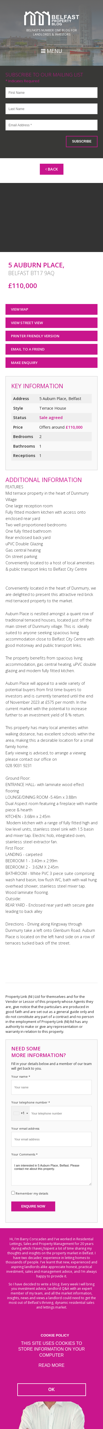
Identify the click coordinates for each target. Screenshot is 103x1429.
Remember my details (32, 1193)
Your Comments (24, 1154)
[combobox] (21, 1113)
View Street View (27, 322)
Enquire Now (33, 1206)
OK (51, 1389)
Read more (51, 1365)
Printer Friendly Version (33, 336)
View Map (19, 309)
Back (51, 169)
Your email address (25, 1128)
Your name (20, 1076)
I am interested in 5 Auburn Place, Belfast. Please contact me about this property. (51, 1172)
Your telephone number (30, 1102)
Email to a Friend (27, 349)
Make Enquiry (24, 362)
